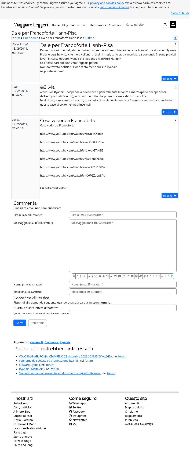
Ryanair (65, 342)
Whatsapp (77, 403)
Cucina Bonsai (22, 416)
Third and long (23, 445)
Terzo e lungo (22, 441)
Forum (75, 25)
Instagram (77, 416)
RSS (73, 424)
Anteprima (37, 323)
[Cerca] (143, 24)
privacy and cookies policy (107, 3)
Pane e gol (20, 432)
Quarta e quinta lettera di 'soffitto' (35, 308)
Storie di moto (22, 437)
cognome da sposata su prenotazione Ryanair (48, 361)
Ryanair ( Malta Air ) (32, 369)
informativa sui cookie (114, 7)
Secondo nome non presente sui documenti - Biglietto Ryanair (60, 373)
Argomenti (115, 25)
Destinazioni (98, 25)
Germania (51, 342)
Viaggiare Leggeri (31, 24)
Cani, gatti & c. (22, 407)
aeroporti (36, 342)
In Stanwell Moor (24, 424)
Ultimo (89, 38)
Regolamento (134, 416)
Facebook (77, 411)
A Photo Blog (21, 411)
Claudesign (146, 423)
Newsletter (78, 420)
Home (56, 24)
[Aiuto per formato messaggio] (172, 276)
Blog (65, 25)
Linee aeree (30, 38)
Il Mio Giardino (23, 420)
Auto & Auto (21, 403)
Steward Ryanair (29, 365)
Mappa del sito (134, 407)
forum (122, 356)
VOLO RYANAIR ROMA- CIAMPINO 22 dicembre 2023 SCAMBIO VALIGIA (65, 356)
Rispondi (169, 78)
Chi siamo (131, 411)
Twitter (75, 407)
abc (85, 276)
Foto (84, 25)
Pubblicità (131, 420)
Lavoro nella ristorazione (29, 428)
